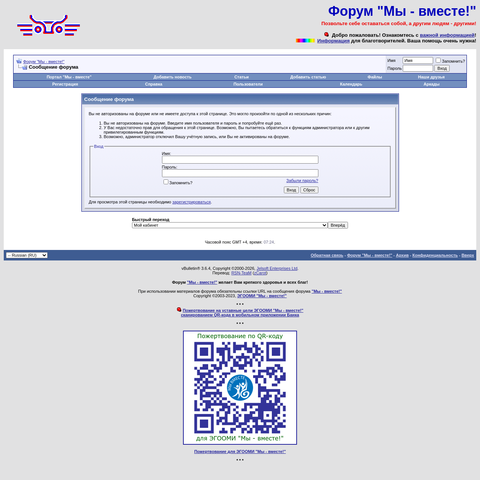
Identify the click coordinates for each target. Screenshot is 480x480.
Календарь (351, 84)
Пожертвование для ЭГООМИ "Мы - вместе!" (240, 451)
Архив (402, 255)
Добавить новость (173, 77)
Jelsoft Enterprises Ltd (276, 268)
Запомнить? (450, 61)
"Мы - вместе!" (202, 282)
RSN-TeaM (241, 273)
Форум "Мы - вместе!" (43, 61)
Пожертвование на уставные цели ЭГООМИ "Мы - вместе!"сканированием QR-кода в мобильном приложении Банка (242, 312)
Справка (153, 84)
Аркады (431, 84)
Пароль (394, 68)
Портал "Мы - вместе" (69, 77)
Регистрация (65, 84)
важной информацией (447, 35)
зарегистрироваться (191, 202)
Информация (333, 41)
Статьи (241, 77)
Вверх (468, 255)
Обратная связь (326, 255)
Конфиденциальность (435, 255)
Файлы (375, 77)
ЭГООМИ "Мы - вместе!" (262, 295)
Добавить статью (308, 77)
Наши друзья (431, 77)
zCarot (260, 273)
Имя (391, 60)
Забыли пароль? (302, 180)
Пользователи (248, 84)
